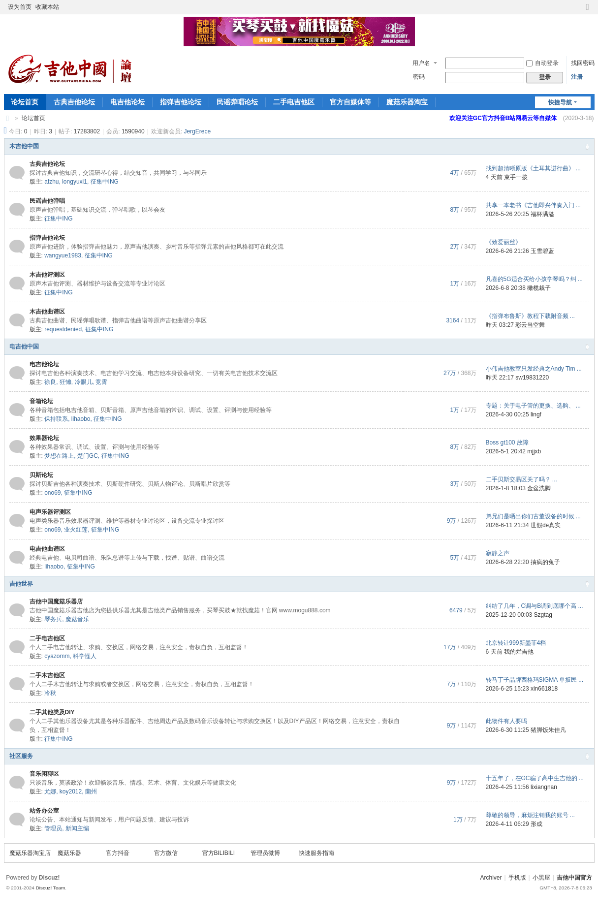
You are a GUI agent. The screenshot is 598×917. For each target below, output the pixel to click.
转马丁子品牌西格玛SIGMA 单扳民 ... (535, 679)
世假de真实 (546, 525)
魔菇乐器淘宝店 (30, 853)
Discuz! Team (50, 887)
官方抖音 (117, 853)
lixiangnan (544, 787)
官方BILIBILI (218, 853)
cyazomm (56, 656)
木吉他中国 (24, 146)
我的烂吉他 (519, 651)
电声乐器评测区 (50, 511)
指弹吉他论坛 (180, 102)
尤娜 (50, 791)
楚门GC (87, 455)
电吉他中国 (24, 346)
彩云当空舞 (530, 324)
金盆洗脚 (539, 488)
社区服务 (21, 756)
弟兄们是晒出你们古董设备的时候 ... (533, 516)
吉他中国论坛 (8, 118)
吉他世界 (21, 583)
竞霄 (101, 382)
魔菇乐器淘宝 (407, 102)
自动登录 (542, 63)
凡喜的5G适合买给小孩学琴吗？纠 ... (534, 279)
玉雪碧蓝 (542, 251)
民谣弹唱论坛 (237, 102)
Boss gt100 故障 (507, 442)
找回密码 (583, 63)
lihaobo (81, 418)
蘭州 (91, 791)
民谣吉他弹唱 (47, 200)
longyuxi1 (74, 181)
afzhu (51, 181)
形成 (536, 824)
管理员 (53, 828)
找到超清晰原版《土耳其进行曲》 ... (533, 168)
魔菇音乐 (77, 619)
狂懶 (65, 382)
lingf (536, 414)
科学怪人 (84, 656)
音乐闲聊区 (44, 773)
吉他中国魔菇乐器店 (56, 601)
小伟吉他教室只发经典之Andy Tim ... (534, 368)
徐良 (50, 382)
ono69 (52, 492)
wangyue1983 (62, 255)
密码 (419, 76)
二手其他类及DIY (52, 712)
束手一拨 (516, 177)
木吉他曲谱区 (47, 311)
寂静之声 (497, 553)
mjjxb (534, 451)
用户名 (421, 63)
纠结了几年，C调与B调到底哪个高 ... (534, 605)
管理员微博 (265, 853)
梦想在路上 (59, 455)
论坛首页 (24, 102)
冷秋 (50, 693)
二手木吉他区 (47, 675)
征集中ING (105, 181)
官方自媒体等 (350, 102)
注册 (577, 76)
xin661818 (544, 688)
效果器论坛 (44, 438)
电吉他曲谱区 (47, 548)
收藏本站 (47, 6)
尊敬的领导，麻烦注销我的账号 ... (530, 815)
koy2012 (71, 791)
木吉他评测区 (47, 274)
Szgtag (543, 614)
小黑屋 (541, 877)
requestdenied (63, 329)
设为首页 (19, 6)
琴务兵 (53, 619)
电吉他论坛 (127, 102)
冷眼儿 (84, 382)
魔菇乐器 (69, 853)
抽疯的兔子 (545, 562)
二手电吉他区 (294, 102)
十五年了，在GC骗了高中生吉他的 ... (535, 778)
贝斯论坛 (41, 475)
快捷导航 (560, 102)
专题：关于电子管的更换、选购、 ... (533, 405)
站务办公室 (44, 810)
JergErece (197, 131)
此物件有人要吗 (506, 721)
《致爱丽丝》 (503, 242)
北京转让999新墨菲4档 (516, 642)
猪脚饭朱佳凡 (548, 730)
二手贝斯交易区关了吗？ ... (521, 479)
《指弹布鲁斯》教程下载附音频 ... (530, 316)
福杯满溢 (542, 214)
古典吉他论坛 (74, 102)
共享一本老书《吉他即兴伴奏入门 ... (533, 205)
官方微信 (166, 853)
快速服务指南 (316, 853)
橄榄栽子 (539, 288)
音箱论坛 (41, 401)
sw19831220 (532, 377)
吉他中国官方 (574, 877)
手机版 (517, 877)
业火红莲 (76, 529)
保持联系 (56, 418)
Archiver (491, 877)
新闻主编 (77, 828)
